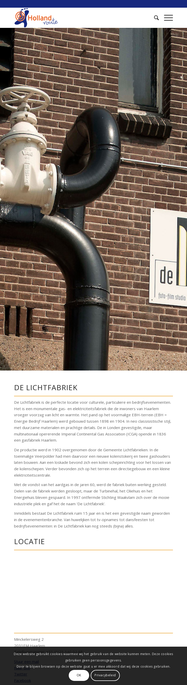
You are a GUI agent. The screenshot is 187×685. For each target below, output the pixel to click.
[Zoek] (154, 17)
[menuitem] (154, 17)
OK (79, 675)
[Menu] (166, 17)
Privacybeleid (105, 675)
